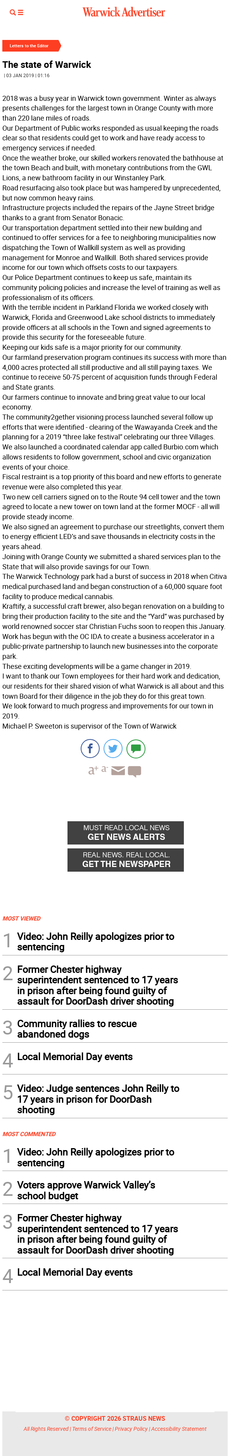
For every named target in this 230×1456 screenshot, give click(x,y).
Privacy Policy (131, 1428)
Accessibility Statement (179, 1428)
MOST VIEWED (21, 918)
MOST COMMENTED (28, 1134)
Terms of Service (91, 1428)
